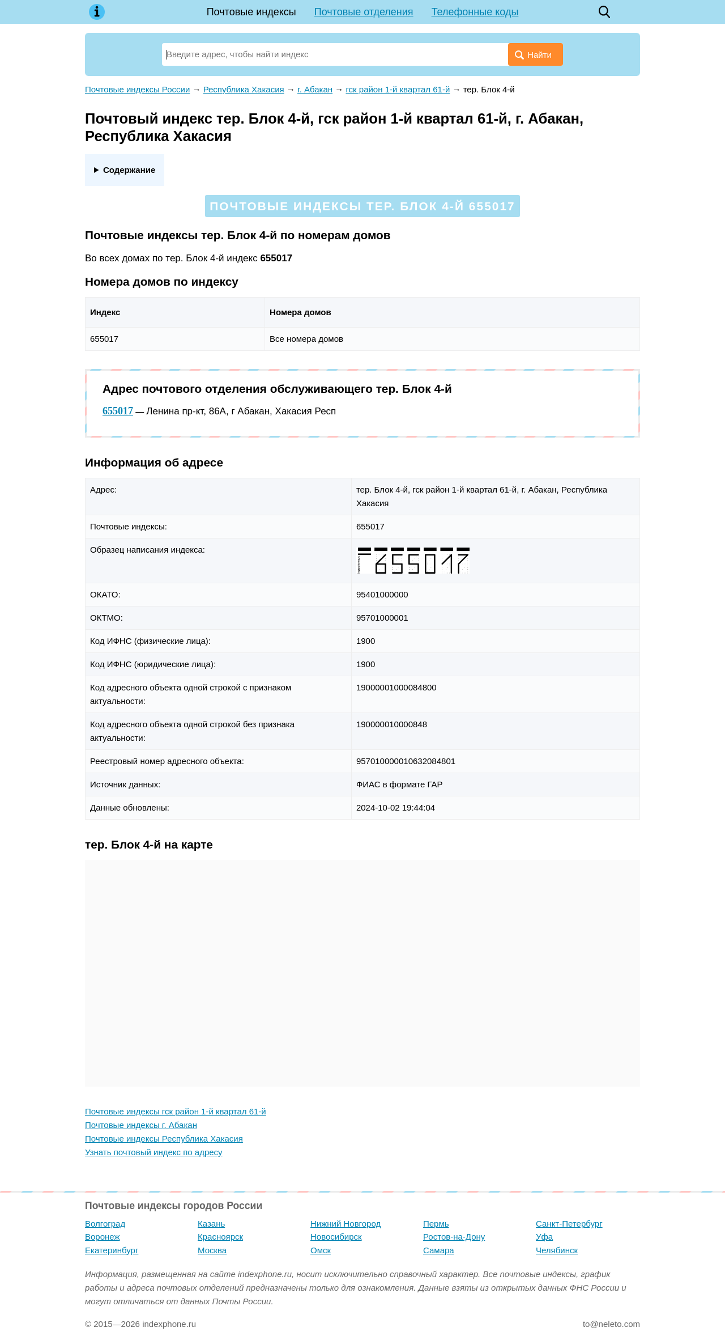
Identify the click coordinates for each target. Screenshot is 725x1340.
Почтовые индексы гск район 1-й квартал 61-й (175, 1111)
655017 (118, 411)
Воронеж (102, 1236)
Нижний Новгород (345, 1223)
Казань (211, 1223)
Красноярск (220, 1236)
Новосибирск (336, 1236)
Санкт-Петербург (569, 1223)
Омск (320, 1250)
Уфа (544, 1236)
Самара (438, 1250)
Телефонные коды (475, 12)
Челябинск (557, 1250)
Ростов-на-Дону (454, 1236)
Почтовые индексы (251, 12)
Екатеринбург (111, 1250)
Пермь (436, 1223)
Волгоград (105, 1223)
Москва (212, 1250)
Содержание (129, 170)
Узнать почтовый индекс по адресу (154, 1152)
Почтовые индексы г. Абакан (141, 1125)
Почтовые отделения (363, 12)
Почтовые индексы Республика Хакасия (164, 1138)
